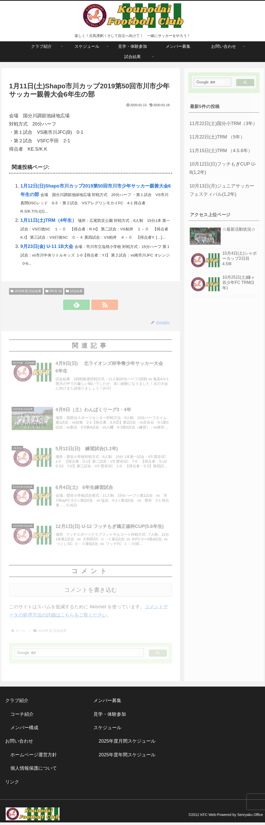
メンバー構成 (24, 730)
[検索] (77, 656)
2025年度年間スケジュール (127, 757)
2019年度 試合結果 (26, 291)
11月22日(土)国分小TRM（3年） (223, 123)
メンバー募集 (107, 703)
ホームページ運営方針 (33, 757)
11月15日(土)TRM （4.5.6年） (221, 150)
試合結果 (74, 291)
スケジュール (107, 730)
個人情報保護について (33, 771)
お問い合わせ (19, 743)
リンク (12, 784)
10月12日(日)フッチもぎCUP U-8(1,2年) (222, 168)
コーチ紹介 (22, 716)
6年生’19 (54, 291)
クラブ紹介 (19, 703)
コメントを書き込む (90, 592)
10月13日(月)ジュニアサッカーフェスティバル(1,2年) (221, 190)
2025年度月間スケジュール (127, 743)
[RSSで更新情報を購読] (96, 305)
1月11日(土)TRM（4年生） (48, 220)
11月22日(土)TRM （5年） (217, 136)
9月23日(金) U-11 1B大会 (46, 246)
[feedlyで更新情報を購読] (84, 305)
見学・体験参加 (109, 716)
